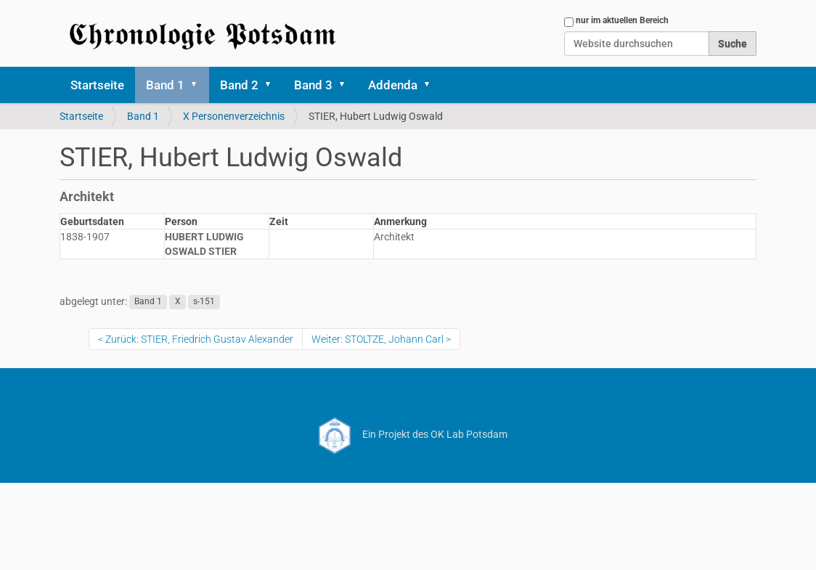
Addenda (392, 85)
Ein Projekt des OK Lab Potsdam (408, 434)
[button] (199, 85)
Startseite (97, 85)
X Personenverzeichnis (234, 116)
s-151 (204, 302)
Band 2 (239, 85)
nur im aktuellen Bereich (622, 20)
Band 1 (165, 85)
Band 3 (313, 85)
